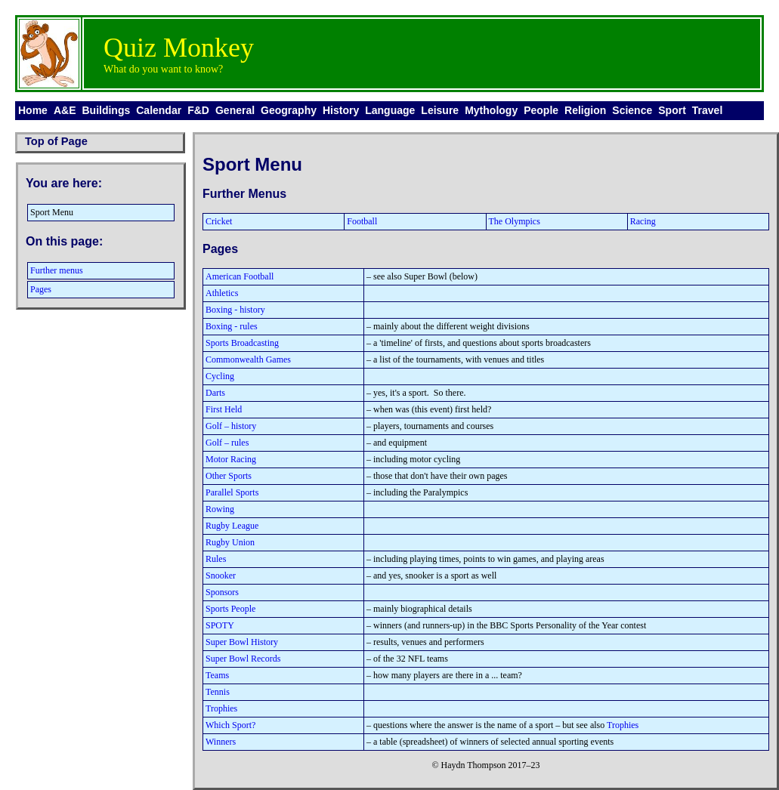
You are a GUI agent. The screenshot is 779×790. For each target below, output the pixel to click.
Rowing (220, 509)
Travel (707, 110)
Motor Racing (231, 459)
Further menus (56, 270)
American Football (240, 276)
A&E (65, 110)
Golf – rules (227, 442)
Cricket (219, 221)
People (541, 110)
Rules (216, 559)
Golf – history (231, 426)
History (341, 110)
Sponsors (222, 592)
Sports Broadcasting (242, 343)
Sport (672, 110)
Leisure (440, 110)
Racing (643, 221)
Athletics (222, 293)
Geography (289, 110)
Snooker (221, 575)
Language (390, 110)
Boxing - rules (232, 326)
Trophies (221, 708)
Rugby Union (230, 542)
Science (632, 110)
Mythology (491, 110)
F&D (198, 110)
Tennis (218, 692)
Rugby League (232, 525)
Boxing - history (235, 309)
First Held (224, 409)
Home (33, 110)
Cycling (220, 376)
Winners (221, 741)
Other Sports (229, 476)
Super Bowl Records (243, 658)
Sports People (230, 608)
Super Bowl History (242, 642)
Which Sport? (230, 725)
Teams (217, 675)
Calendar (158, 110)
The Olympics (514, 221)
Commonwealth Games (248, 359)
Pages (40, 289)
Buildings (106, 110)
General (235, 110)
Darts (215, 392)
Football (362, 221)
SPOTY (220, 625)
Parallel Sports (232, 492)
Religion (585, 110)
